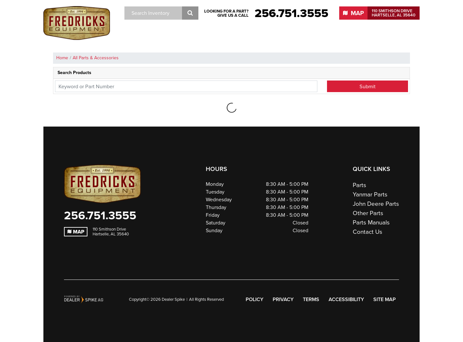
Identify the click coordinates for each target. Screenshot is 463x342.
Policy (254, 299)
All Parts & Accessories (96, 57)
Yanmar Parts (370, 194)
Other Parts (368, 213)
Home (62, 57)
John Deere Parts (376, 203)
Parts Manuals (371, 222)
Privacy (283, 299)
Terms (311, 299)
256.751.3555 (100, 215)
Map (76, 231)
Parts (359, 185)
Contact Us (367, 231)
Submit (367, 86)
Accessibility (346, 299)
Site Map (384, 299)
